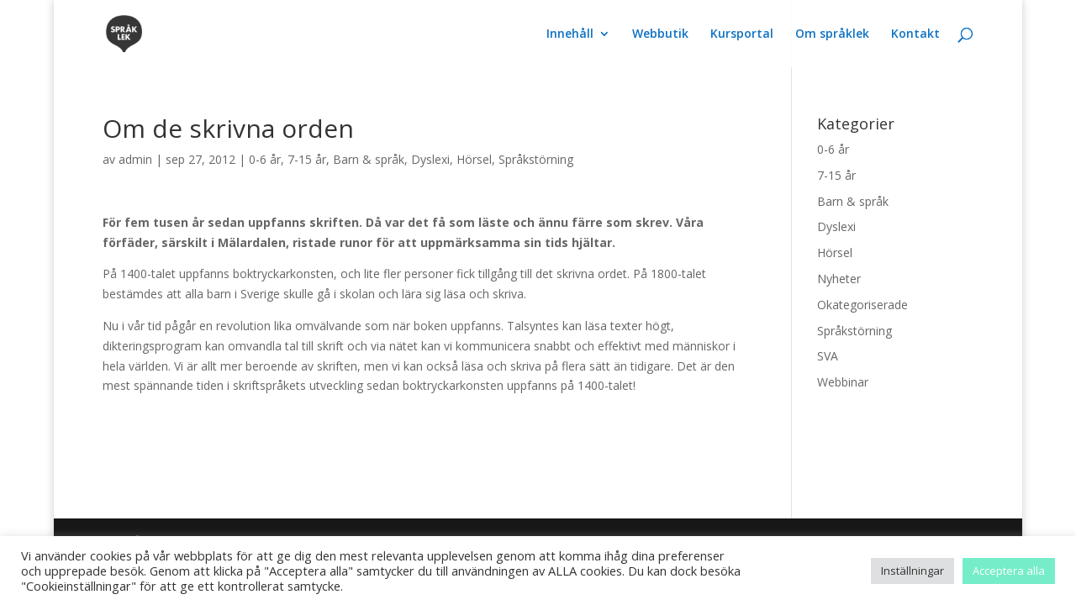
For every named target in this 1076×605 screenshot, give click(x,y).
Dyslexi (430, 159)
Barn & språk (368, 159)
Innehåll (569, 34)
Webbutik (660, 34)
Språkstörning (535, 159)
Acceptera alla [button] (1009, 570)
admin (135, 159)
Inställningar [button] (912, 570)
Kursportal (741, 34)
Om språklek (832, 34)
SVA (827, 356)
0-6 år (265, 159)
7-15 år (306, 159)
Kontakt (915, 34)
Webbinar (842, 382)
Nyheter (839, 279)
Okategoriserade (862, 305)
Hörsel (474, 159)
